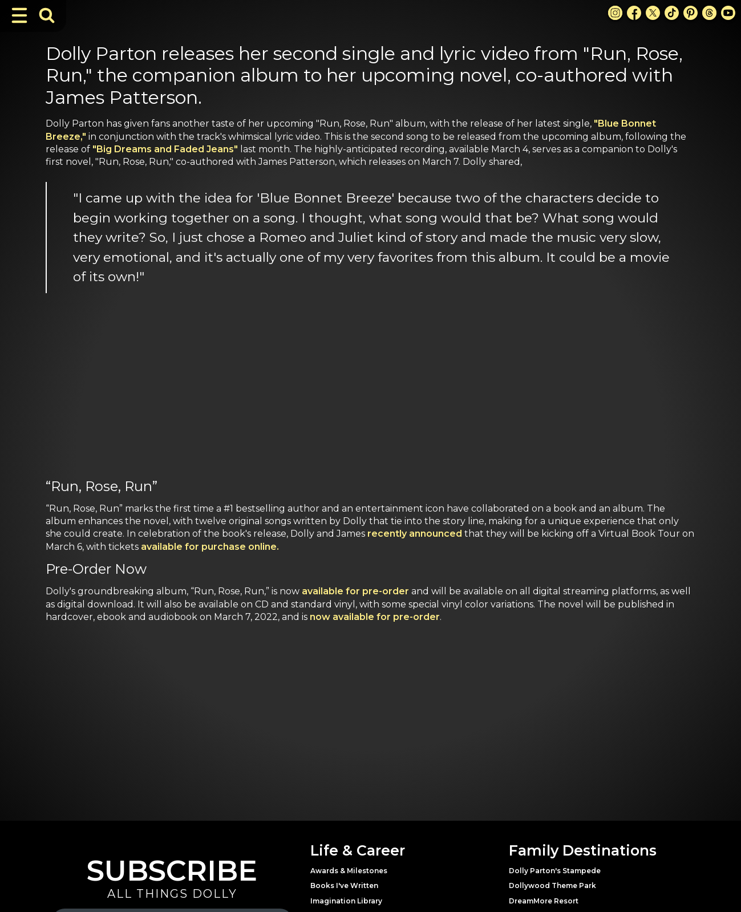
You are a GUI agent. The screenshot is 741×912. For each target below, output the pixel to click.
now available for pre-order (375, 616)
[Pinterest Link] (690, 13)
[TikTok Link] (672, 13)
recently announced (414, 533)
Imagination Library (346, 901)
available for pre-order (355, 591)
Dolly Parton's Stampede (555, 870)
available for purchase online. (210, 546)
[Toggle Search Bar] (47, 15)
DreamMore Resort (543, 901)
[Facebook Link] (634, 13)
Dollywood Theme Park (552, 885)
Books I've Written (344, 885)
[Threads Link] (709, 13)
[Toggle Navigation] (19, 15)
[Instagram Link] (615, 13)
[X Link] (653, 13)
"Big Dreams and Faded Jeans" (165, 149)
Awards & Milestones (348, 870)
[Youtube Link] (728, 13)
